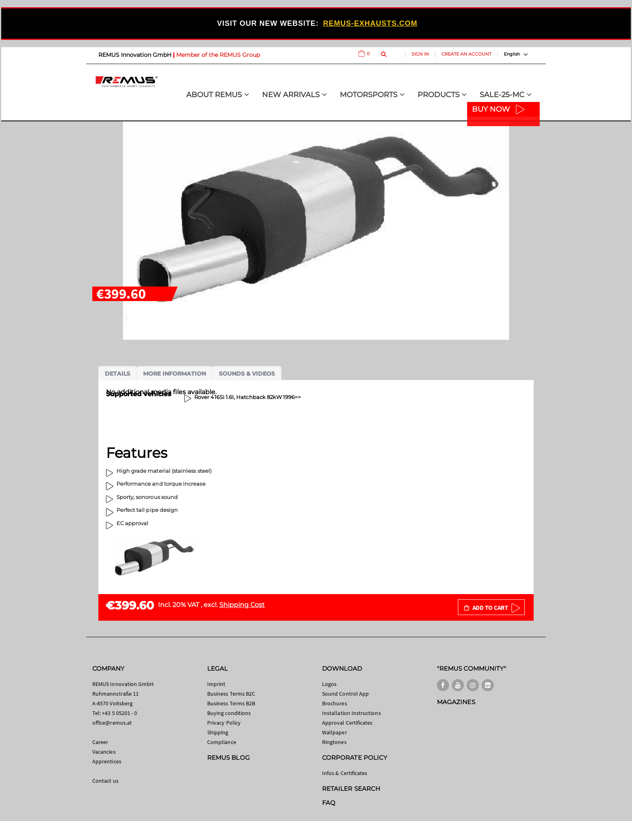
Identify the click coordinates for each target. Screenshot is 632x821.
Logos (329, 684)
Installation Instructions (351, 713)
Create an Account (466, 54)
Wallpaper (334, 732)
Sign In (420, 54)
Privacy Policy (224, 722)
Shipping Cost (242, 605)
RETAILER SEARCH (351, 788)
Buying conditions (229, 713)
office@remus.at (112, 722)
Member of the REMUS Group (218, 54)
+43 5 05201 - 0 (119, 713)
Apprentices (106, 761)
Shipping (218, 732)
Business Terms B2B (231, 703)
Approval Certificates (347, 722)
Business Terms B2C (231, 693)
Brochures (334, 703)
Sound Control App (345, 693)
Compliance (221, 742)
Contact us (105, 780)
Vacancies (104, 751)
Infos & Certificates (344, 773)
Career (100, 742)
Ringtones (334, 742)
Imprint (216, 684)
